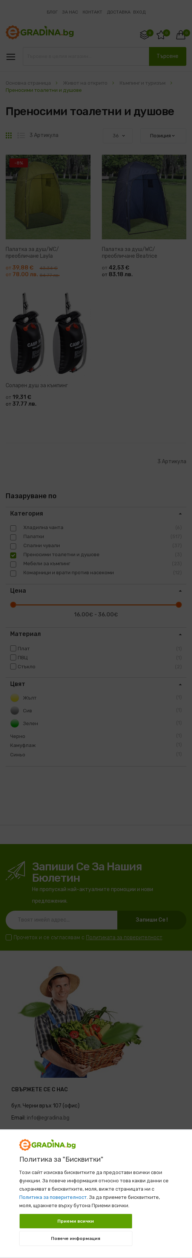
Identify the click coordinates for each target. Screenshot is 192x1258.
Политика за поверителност (53, 1197)
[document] (96, 1190)
